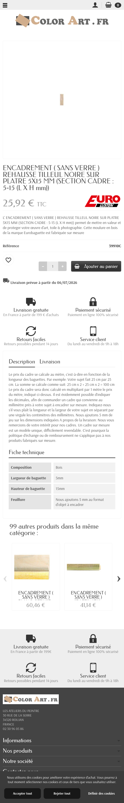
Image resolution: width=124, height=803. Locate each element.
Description (22, 361)
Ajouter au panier (96, 266)
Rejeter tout (61, 793)
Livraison (49, 361)
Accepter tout (22, 793)
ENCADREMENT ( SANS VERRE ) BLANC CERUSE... (35, 597)
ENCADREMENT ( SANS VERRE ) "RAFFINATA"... (88, 597)
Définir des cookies (101, 793)
